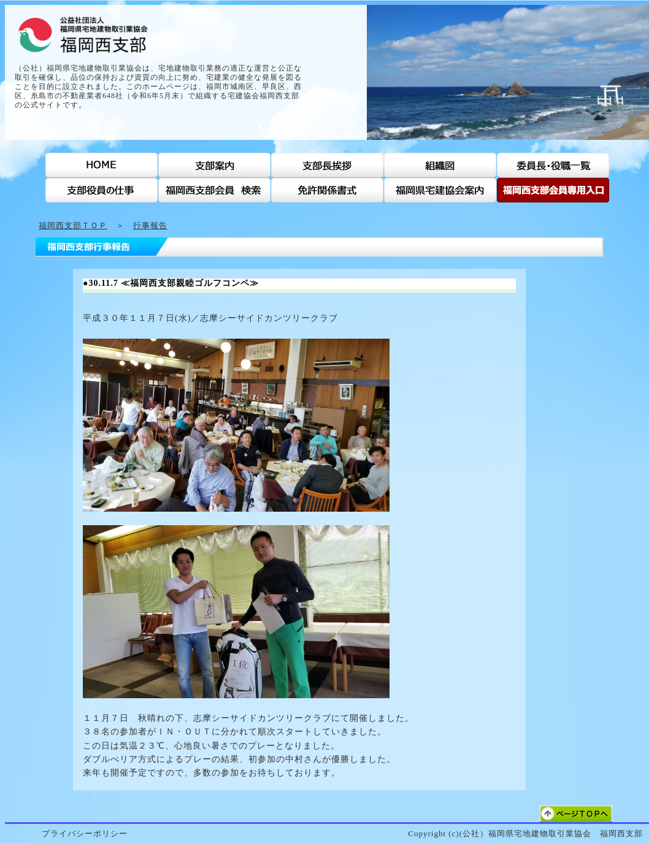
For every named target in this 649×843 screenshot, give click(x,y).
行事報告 (150, 225)
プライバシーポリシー (85, 833)
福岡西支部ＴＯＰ (73, 225)
